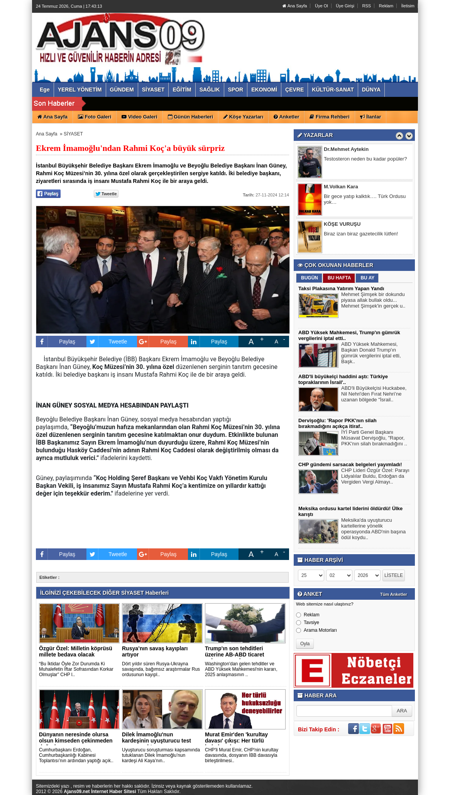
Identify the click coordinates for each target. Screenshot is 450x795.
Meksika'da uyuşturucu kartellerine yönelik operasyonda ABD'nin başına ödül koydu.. (373, 529)
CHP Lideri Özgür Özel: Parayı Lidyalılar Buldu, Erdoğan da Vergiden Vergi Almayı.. (375, 477)
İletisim (407, 5)
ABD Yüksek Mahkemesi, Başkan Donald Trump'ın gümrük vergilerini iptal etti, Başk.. (371, 353)
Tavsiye (307, 622)
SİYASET (73, 134)
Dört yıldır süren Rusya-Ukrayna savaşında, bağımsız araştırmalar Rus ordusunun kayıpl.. (161, 669)
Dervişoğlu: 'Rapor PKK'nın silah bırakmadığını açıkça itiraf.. (337, 423)
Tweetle (106, 341)
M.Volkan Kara (341, 188)
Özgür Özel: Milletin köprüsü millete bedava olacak (75, 651)
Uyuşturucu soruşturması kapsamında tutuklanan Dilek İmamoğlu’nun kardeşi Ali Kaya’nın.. (161, 755)
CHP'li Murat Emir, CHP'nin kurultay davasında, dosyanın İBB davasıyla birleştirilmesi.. (241, 755)
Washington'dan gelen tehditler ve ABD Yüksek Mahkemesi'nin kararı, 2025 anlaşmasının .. (241, 669)
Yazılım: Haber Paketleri (372, 789)
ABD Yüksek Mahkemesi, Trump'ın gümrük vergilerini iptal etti (204, 104)
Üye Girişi (345, 5)
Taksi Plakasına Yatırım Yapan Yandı (341, 288)
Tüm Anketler (393, 594)
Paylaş (55, 341)
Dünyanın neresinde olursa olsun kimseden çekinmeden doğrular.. (76, 740)
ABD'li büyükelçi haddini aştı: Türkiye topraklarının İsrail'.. (343, 379)
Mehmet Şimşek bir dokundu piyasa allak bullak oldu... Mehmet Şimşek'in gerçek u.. (373, 301)
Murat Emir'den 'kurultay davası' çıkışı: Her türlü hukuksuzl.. (236, 740)
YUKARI (410, 784)
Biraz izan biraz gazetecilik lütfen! (361, 235)
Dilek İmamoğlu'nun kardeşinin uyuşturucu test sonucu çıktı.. (156, 740)
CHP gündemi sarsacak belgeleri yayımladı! (350, 464)
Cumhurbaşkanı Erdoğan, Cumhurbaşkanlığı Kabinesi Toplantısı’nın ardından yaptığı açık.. (76, 755)
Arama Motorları (316, 630)
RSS (366, 5)
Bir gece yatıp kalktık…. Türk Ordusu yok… (365, 200)
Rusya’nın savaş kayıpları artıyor (155, 651)
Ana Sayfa (295, 5)
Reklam (386, 5)
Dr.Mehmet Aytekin (346, 150)
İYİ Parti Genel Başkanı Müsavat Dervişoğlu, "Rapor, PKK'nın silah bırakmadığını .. (374, 438)
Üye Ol (321, 5)
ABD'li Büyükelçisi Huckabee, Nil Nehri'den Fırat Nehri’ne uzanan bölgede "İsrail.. (373, 394)
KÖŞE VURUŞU (342, 225)
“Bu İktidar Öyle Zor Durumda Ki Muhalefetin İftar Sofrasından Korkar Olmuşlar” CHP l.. (76, 669)
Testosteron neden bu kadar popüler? (365, 160)
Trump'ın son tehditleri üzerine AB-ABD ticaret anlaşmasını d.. (234, 654)
